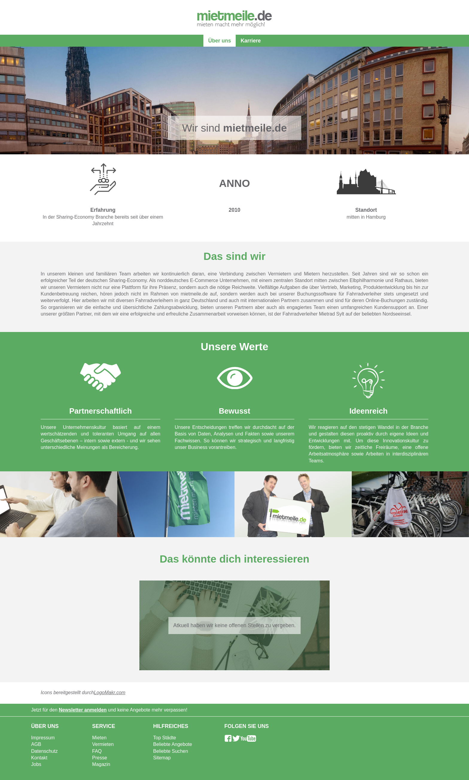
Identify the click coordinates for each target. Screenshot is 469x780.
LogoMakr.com (109, 692)
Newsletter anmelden (83, 709)
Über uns (219, 41)
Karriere (250, 41)
